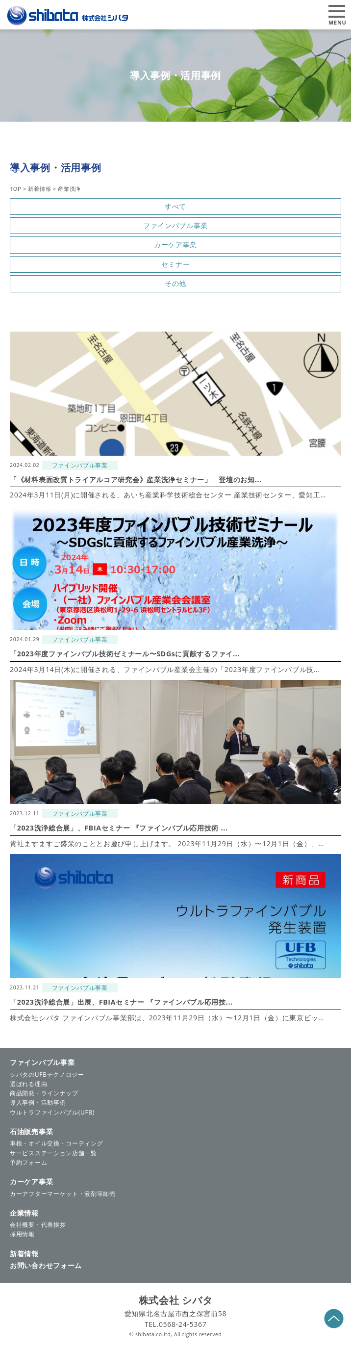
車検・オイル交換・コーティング (56, 1143)
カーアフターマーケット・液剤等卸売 (63, 1194)
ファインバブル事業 (175, 225)
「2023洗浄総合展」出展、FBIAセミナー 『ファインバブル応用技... (121, 1002)
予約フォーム (28, 1162)
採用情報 (22, 1234)
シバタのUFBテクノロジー (47, 1074)
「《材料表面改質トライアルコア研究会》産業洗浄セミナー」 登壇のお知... (136, 479)
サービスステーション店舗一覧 (53, 1153)
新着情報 (24, 1253)
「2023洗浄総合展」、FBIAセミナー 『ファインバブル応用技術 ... (119, 827)
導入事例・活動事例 (38, 1102)
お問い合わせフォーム (46, 1265)
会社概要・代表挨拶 (38, 1224)
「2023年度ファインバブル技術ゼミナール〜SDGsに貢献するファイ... (125, 653)
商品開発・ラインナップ (44, 1093)
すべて (175, 206)
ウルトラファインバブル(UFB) (52, 1112)
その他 (175, 283)
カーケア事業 (175, 244)
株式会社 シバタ (176, 1300)
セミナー (175, 264)
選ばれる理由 (28, 1084)
